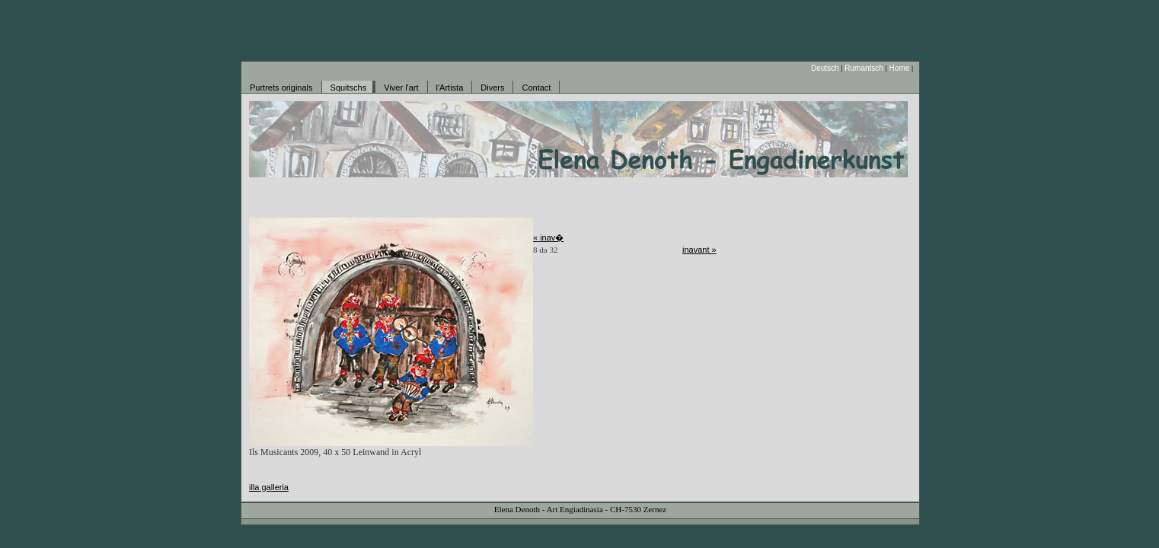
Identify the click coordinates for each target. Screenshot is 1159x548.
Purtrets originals (281, 87)
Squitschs (348, 87)
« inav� (548, 237)
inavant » (699, 249)
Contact (536, 87)
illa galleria (269, 487)
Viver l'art (401, 87)
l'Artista (450, 87)
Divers (492, 87)
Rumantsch (864, 68)
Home (899, 68)
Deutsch (825, 68)
